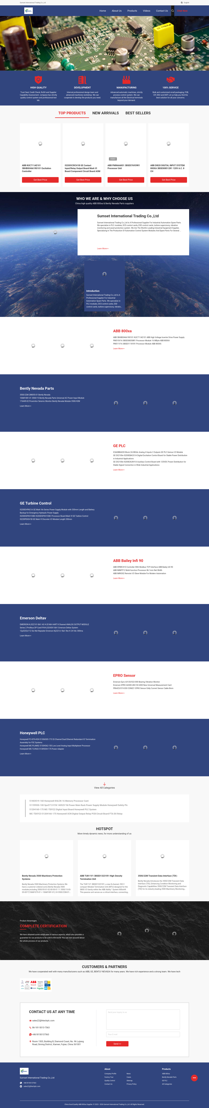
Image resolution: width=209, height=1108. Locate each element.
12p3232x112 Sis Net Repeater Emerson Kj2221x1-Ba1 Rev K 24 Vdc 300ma (51, 631)
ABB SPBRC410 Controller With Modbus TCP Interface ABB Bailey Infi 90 (143, 567)
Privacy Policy (131, 1084)
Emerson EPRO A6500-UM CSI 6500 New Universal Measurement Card (142, 685)
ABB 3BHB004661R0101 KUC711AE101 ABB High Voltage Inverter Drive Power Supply (148, 337)
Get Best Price (40, 180)
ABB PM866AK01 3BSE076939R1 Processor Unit (124, 167)
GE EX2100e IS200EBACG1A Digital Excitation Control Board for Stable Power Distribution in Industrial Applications (150, 457)
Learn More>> (102, 248)
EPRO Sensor (124, 675)
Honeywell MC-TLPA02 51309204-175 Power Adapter (42, 749)
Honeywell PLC (32, 733)
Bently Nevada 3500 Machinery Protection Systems (42, 877)
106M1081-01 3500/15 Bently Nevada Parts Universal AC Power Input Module (52, 398)
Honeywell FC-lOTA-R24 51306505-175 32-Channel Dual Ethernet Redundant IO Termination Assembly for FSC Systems (57, 741)
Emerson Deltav (33, 618)
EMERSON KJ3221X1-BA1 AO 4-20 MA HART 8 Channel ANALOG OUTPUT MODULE (54, 624)
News (129, 1074)
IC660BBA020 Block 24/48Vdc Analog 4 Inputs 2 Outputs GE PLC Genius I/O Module (148, 452)
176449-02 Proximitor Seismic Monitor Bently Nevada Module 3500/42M (50, 401)
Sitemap (129, 1081)
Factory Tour (108, 1077)
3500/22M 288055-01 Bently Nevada (35, 395)
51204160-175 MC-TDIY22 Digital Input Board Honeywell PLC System (62, 810)
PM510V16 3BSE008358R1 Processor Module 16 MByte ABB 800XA (141, 340)
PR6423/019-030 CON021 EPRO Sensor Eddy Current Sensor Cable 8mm (143, 688)
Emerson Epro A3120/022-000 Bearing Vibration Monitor (136, 682)
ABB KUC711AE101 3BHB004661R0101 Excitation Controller (36, 168)
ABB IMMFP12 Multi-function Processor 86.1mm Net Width (137, 570)
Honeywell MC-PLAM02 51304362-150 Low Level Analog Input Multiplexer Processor (55, 746)
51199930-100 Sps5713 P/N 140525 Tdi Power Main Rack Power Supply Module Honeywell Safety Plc (78, 806)
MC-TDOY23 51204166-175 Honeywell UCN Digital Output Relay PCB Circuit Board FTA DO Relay (75, 814)
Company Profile (110, 1074)
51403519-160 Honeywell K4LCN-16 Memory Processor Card (58, 802)
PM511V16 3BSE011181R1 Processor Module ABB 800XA (137, 344)
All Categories (167, 1084)
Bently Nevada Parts (37, 388)
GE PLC (119, 446)
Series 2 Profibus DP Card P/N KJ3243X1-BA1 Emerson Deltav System (49, 628)
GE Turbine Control (35, 503)
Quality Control (109, 1081)
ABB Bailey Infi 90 (128, 560)
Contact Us (108, 1084)
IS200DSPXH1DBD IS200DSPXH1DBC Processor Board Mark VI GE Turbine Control (54, 516)
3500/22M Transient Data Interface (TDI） (158, 876)
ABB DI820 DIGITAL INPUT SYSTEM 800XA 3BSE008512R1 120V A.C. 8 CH (167, 168)
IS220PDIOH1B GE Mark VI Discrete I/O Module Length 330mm (46, 519)
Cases (129, 1077)
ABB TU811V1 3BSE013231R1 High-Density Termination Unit (101, 877)
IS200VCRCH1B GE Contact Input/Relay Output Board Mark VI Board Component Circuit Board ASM (82, 168)
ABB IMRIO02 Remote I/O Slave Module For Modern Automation (139, 573)
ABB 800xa (122, 331)
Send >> (117, 1044)
